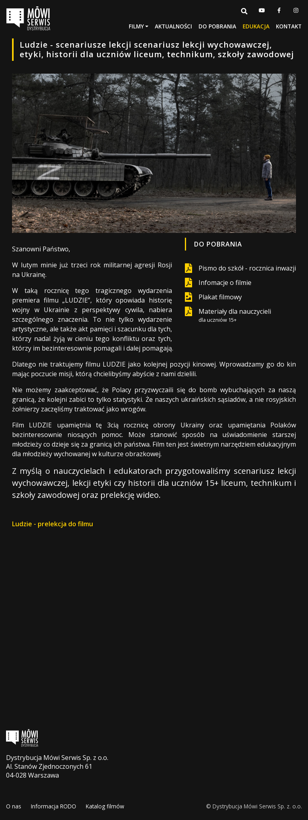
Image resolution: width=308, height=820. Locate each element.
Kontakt (289, 26)
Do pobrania (217, 26)
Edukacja (256, 26)
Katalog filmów (105, 806)
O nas (13, 806)
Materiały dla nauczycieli (235, 315)
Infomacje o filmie (225, 282)
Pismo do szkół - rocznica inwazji (247, 268)
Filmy (136, 26)
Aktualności (173, 26)
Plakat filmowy (220, 297)
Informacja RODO (53, 806)
